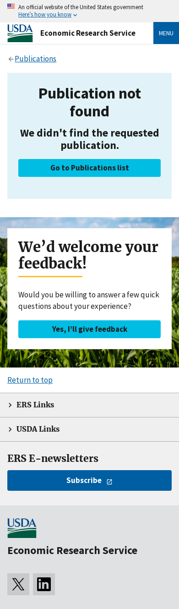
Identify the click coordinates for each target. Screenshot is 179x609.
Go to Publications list (89, 168)
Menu (166, 33)
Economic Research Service (88, 33)
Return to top (30, 380)
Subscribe (84, 480)
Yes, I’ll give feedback (89, 329)
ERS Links (35, 405)
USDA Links (38, 429)
